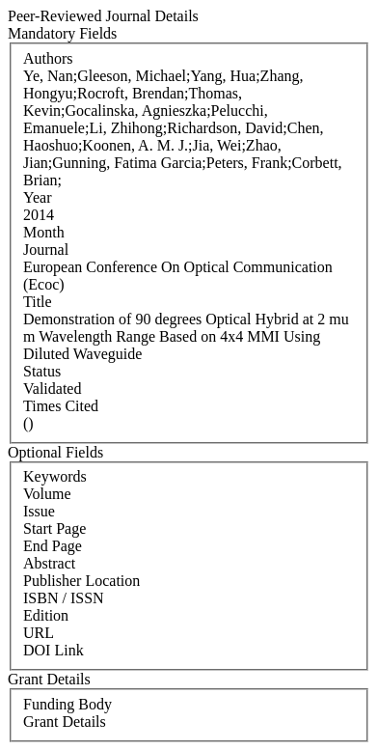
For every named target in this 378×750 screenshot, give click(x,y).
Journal (45, 249)
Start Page (54, 528)
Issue (39, 511)
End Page (52, 546)
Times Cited (60, 406)
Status (42, 371)
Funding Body (67, 704)
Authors (48, 58)
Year (37, 197)
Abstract (49, 563)
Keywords (55, 476)
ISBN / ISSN (63, 598)
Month (44, 232)
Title (37, 301)
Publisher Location (81, 580)
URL (38, 633)
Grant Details (64, 721)
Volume (46, 494)
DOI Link (53, 650)
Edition (45, 615)
